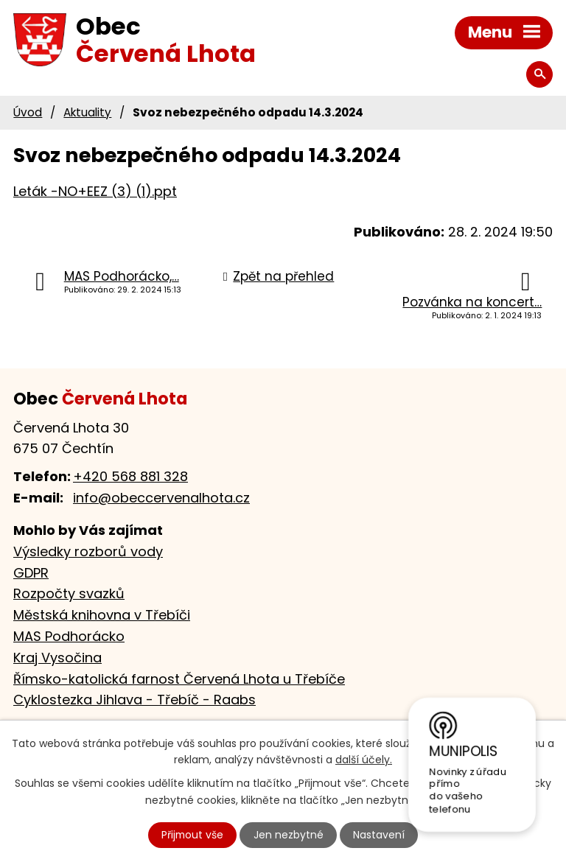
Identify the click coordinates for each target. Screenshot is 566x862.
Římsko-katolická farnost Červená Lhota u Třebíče (179, 679)
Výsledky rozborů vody (88, 551)
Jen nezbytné (289, 834)
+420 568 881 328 (130, 476)
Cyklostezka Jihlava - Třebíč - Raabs (134, 699)
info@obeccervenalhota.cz (161, 497)
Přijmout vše (192, 834)
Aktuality (87, 112)
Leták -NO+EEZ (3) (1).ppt (95, 191)
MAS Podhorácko (69, 636)
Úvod (27, 112)
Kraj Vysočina (57, 657)
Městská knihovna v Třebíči (101, 615)
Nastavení (379, 834)
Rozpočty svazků (69, 593)
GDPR (31, 573)
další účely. (363, 759)
